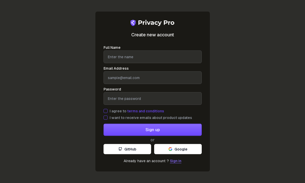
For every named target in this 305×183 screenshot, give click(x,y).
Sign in (175, 161)
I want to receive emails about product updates (151, 117)
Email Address (116, 68)
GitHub (127, 149)
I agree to (137, 111)
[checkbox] (106, 111)
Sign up (153, 129)
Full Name (112, 47)
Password (112, 89)
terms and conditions (145, 111)
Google (177, 149)
